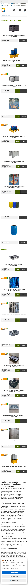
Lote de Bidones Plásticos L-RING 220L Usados (14, 442)
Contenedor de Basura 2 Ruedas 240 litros (14, 211)
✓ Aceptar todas (14, 572)
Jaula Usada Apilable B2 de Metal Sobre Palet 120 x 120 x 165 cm (14, 187)
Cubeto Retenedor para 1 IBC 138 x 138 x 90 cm (14, 466)
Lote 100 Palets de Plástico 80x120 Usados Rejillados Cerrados (14, 290)
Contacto (14, 10)
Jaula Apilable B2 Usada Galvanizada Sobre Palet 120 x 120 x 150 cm (14, 112)
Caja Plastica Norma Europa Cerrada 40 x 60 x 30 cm (14, 86)
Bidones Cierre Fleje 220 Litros (14, 237)
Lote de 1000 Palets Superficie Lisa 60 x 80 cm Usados (14, 315)
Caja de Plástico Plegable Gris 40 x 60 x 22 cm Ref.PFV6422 (14, 341)
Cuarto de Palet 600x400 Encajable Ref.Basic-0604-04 (14, 265)
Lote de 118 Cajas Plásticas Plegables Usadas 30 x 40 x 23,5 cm (14, 391)
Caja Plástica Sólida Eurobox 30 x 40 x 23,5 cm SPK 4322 (14, 36)
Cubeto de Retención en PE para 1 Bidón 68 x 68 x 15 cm (14, 137)
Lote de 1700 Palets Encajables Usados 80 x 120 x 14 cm (14, 416)
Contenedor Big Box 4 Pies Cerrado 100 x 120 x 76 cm (13, 162)
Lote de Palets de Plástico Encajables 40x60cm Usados (14, 366)
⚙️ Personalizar (14, 580)
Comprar (23, 40)
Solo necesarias (14, 576)
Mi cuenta (20, 10)
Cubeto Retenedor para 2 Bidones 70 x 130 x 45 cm (14, 61)
